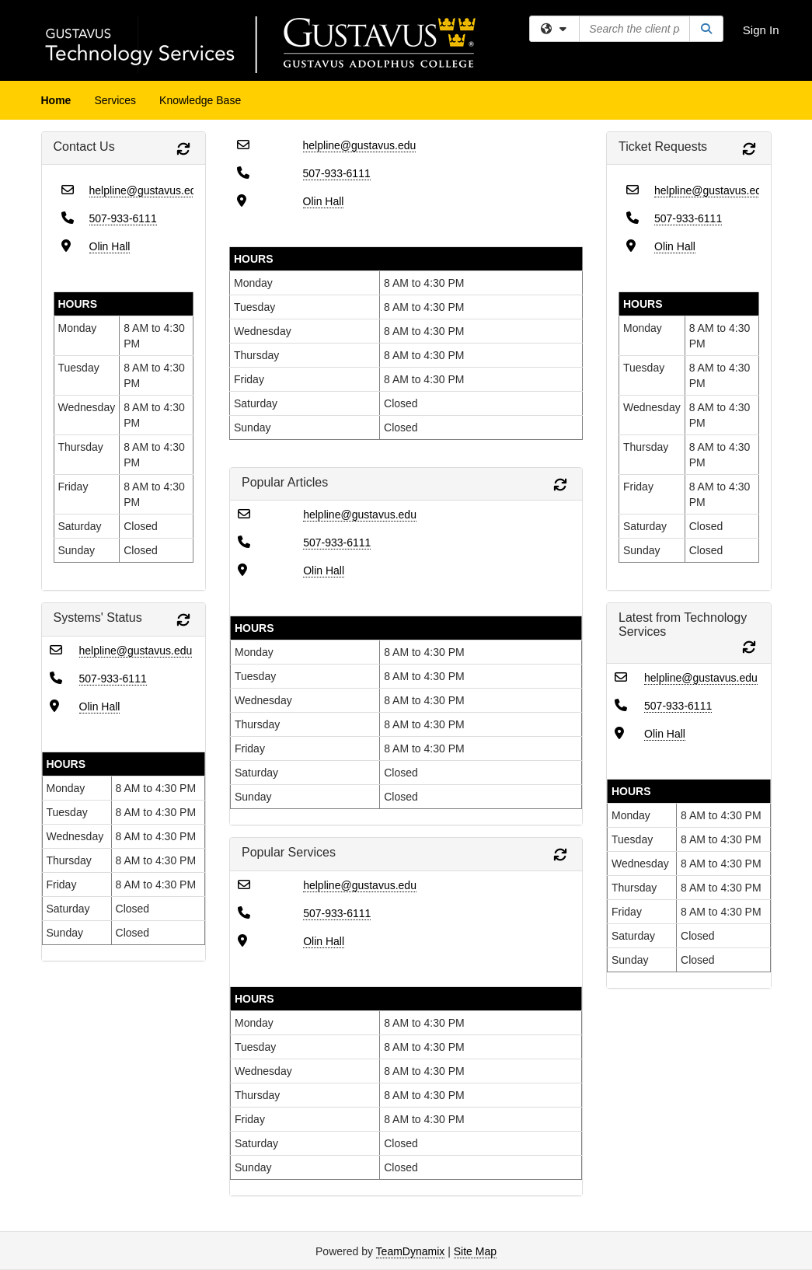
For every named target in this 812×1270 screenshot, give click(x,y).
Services (115, 100)
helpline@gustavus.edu (146, 190)
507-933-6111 (123, 218)
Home (56, 100)
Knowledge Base (200, 100)
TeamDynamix (410, 1251)
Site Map (475, 1251)
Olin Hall (110, 246)
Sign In (761, 30)
